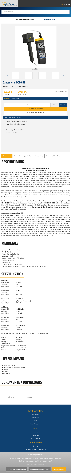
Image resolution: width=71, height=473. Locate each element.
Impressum (35, 414)
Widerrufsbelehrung (35, 424)
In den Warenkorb (36, 108)
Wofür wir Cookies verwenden (35, 464)
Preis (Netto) (7, 94)
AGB (35, 421)
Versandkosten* (63, 91)
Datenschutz (35, 418)
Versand (35, 432)
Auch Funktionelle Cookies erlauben (39, 469)
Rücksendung (35, 435)
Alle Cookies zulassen (59, 469)
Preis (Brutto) (22, 94)
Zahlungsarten (35, 438)
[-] (61, 105)
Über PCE (35, 446)
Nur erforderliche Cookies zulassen (17, 469)
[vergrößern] (35, 48)
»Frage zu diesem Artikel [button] (35, 112)
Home (32, 20)
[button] (7, 75)
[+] (65, 105)
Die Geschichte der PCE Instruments (35, 449)
